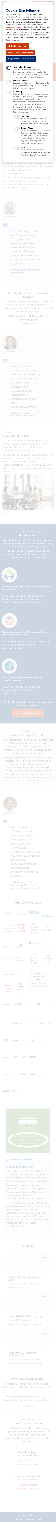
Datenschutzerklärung (14, 27)
